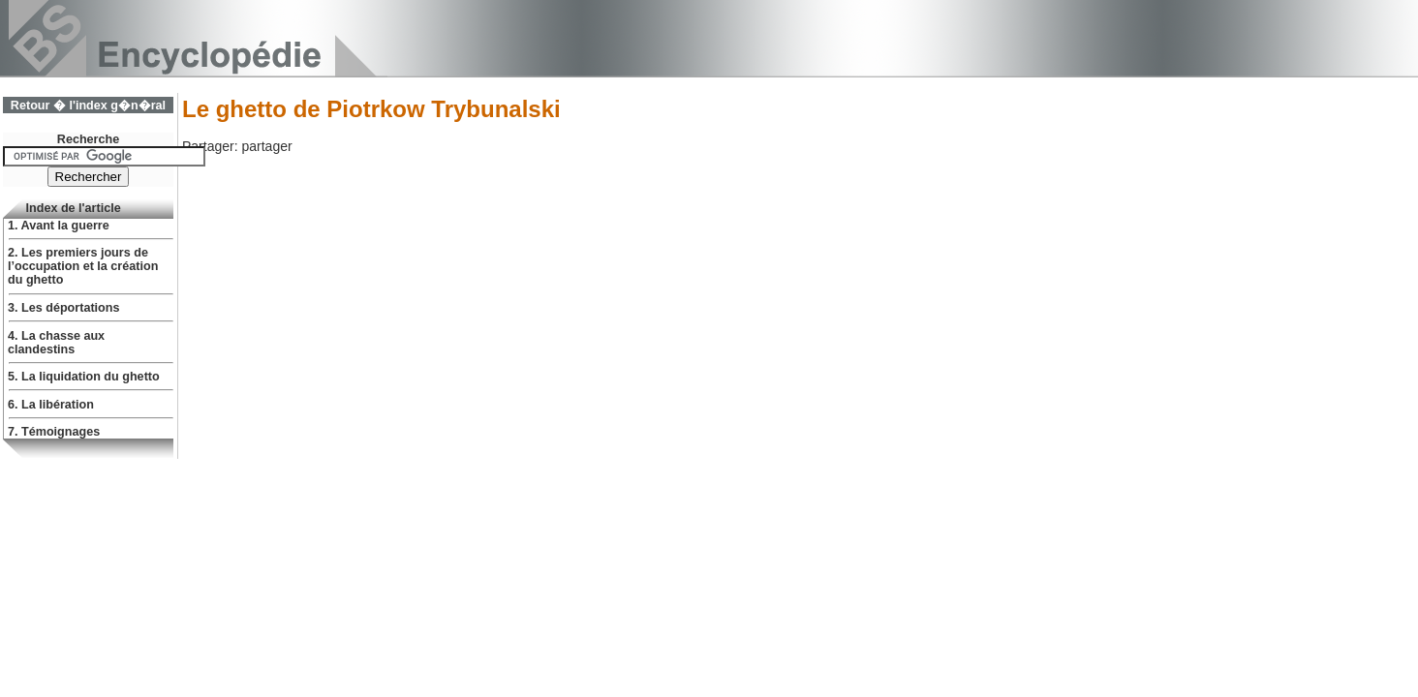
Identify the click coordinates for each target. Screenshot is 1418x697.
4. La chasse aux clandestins (56, 342)
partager (266, 146)
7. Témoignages (54, 432)
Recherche (88, 139)
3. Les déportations (63, 308)
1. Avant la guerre (58, 225)
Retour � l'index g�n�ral (88, 105)
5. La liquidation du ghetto (84, 376)
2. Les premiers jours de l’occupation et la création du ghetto (83, 266)
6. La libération (51, 404)
